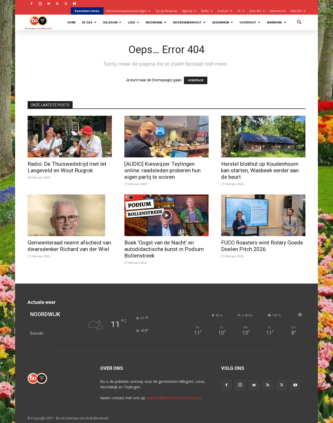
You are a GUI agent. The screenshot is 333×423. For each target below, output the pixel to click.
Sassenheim (222, 22)
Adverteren (278, 11)
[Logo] (41, 22)
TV (240, 11)
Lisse (133, 22)
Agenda (189, 11)
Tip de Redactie (166, 11)
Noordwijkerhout (189, 22)
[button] (299, 22)
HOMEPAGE (195, 80)
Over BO (257, 11)
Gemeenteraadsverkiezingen (128, 11)
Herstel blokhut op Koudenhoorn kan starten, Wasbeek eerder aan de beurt (260, 170)
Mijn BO (298, 11)
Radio (207, 11)
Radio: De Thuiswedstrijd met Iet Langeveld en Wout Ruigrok (67, 167)
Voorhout (250, 22)
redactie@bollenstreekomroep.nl (174, 397)
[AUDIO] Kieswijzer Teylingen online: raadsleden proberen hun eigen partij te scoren (162, 170)
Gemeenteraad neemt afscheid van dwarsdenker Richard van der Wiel (69, 246)
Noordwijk (156, 22)
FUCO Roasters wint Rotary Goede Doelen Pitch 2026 (262, 246)
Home (71, 22)
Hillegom (112, 22)
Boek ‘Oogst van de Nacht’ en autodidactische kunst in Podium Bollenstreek (164, 249)
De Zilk (89, 22)
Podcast (224, 11)
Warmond (276, 22)
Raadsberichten (87, 11)
